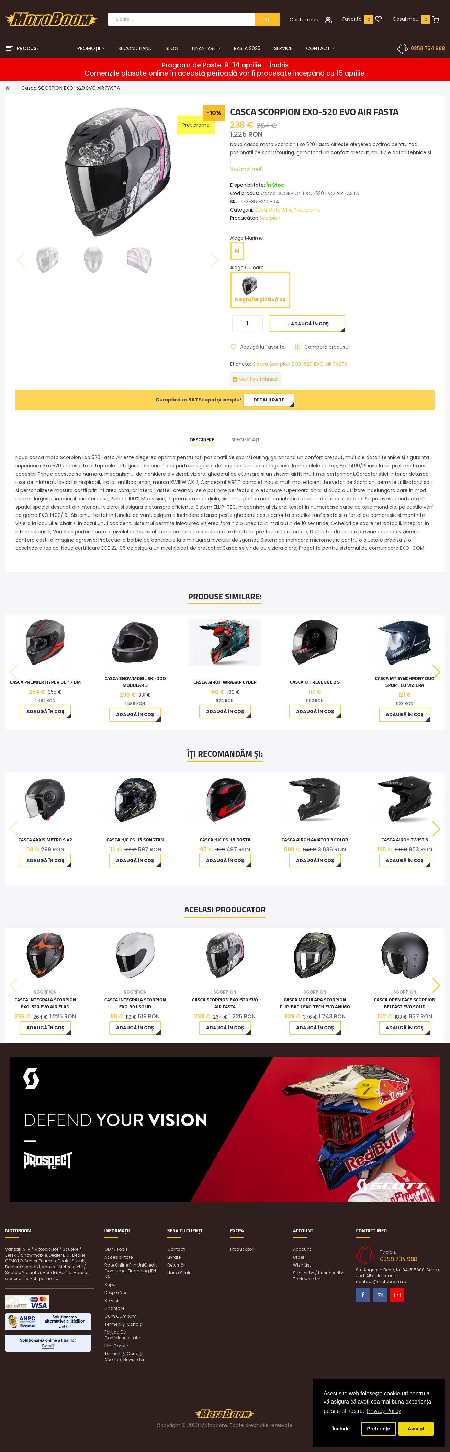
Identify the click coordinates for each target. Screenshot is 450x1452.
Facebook (363, 1295)
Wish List (302, 1265)
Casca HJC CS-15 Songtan (135, 839)
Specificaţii (246, 439)
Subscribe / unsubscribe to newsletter (318, 1276)
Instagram (380, 1295)
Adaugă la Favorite (262, 346)
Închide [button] (341, 1428)
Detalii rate (269, 400)
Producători (242, 1249)
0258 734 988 (428, 48)
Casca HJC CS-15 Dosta (225, 839)
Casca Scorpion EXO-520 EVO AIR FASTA (300, 364)
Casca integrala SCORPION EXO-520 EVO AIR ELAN (45, 1003)
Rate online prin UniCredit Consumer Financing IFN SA (130, 1271)
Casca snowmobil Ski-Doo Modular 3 (135, 682)
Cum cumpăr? (120, 1316)
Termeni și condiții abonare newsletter (124, 1356)
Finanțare (114, 1308)
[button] (436, 672)
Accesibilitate (118, 1257)
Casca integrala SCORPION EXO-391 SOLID (135, 1003)
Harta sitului (180, 1273)
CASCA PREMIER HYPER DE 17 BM (45, 682)
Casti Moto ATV (273, 209)
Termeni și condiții (123, 1324)
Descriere (202, 439)
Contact (176, 1249)
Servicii (111, 1300)
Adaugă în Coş (310, 323)
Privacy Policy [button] (384, 1411)
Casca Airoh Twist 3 (404, 839)
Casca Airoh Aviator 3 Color (315, 839)
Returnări (176, 1265)
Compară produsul (326, 346)
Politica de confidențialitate (122, 1335)
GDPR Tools (116, 1249)
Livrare (174, 1257)
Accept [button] (416, 1428)
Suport (111, 1284)
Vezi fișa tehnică (255, 379)
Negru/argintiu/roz (260, 289)
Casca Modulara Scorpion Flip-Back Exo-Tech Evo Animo (315, 1003)
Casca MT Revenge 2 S (315, 682)
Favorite (352, 18)
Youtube (397, 1295)
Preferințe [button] (378, 1428)
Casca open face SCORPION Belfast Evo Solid (404, 1003)
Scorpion (269, 218)
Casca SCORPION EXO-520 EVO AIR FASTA (70, 87)
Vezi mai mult (246, 169)
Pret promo (307, 209)
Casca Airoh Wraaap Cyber (225, 682)
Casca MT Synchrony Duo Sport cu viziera (405, 682)
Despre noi (115, 1292)
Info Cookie (116, 1346)
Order (298, 1257)
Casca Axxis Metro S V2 (45, 839)
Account (302, 1249)
